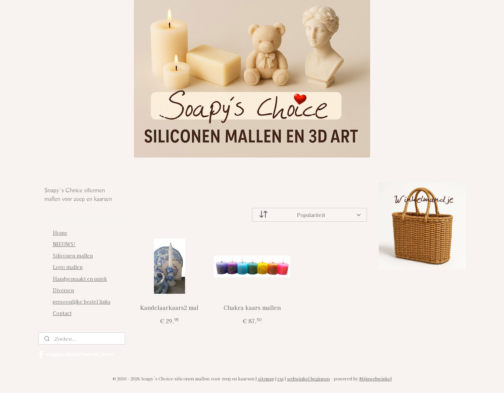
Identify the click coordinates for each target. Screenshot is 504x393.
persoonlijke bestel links (82, 301)
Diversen (63, 290)
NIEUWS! (64, 244)
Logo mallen (68, 266)
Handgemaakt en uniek (80, 278)
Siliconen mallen (73, 255)
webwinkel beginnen (308, 378)
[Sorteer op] (309, 214)
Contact (62, 313)
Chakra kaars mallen (251, 307)
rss (281, 378)
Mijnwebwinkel (375, 378)
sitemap (266, 378)
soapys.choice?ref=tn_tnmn (76, 355)
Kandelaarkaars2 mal (169, 307)
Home (60, 232)
